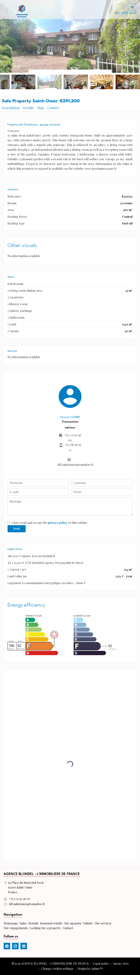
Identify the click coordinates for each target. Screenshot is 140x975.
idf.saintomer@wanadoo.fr (76, 464)
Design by (90, 968)
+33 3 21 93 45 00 (19, 899)
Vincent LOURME (70, 417)
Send (16, 528)
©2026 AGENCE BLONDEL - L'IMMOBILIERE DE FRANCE (50, 963)
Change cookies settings (57, 968)
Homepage (22, 11)
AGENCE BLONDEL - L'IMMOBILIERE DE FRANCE (42, 874)
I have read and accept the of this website (49, 523)
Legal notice (101, 963)
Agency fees (121, 963)
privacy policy (57, 523)
